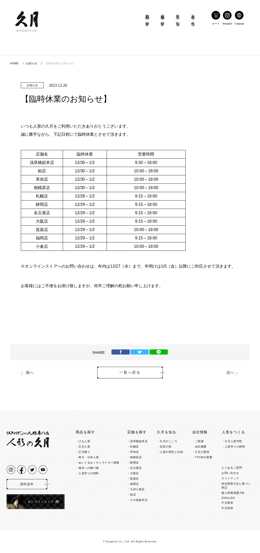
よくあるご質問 (231, 467)
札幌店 (134, 446)
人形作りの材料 (88, 473)
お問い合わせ (230, 472)
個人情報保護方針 (233, 492)
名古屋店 (136, 467)
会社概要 (201, 446)
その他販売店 (139, 499)
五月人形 (84, 446)
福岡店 (134, 483)
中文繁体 (227, 502)
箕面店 (134, 478)
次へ (230, 373)
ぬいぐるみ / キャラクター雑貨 (98, 462)
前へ (30, 373)
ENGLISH (228, 497)
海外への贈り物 (88, 467)
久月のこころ (168, 441)
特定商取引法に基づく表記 (236, 485)
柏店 (133, 494)
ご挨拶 (199, 441)
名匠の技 (165, 446)
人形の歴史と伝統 (171, 451)
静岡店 (134, 462)
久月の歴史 (202, 451)
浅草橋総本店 (139, 441)
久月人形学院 (233, 441)
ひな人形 (84, 441)
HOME (14, 63)
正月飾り (84, 451)
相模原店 (136, 457)
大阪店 (134, 473)
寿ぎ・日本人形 (88, 457)
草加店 (134, 451)
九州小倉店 (137, 489)
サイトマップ (230, 478)
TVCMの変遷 (203, 457)
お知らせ (31, 63)
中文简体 (227, 508)
